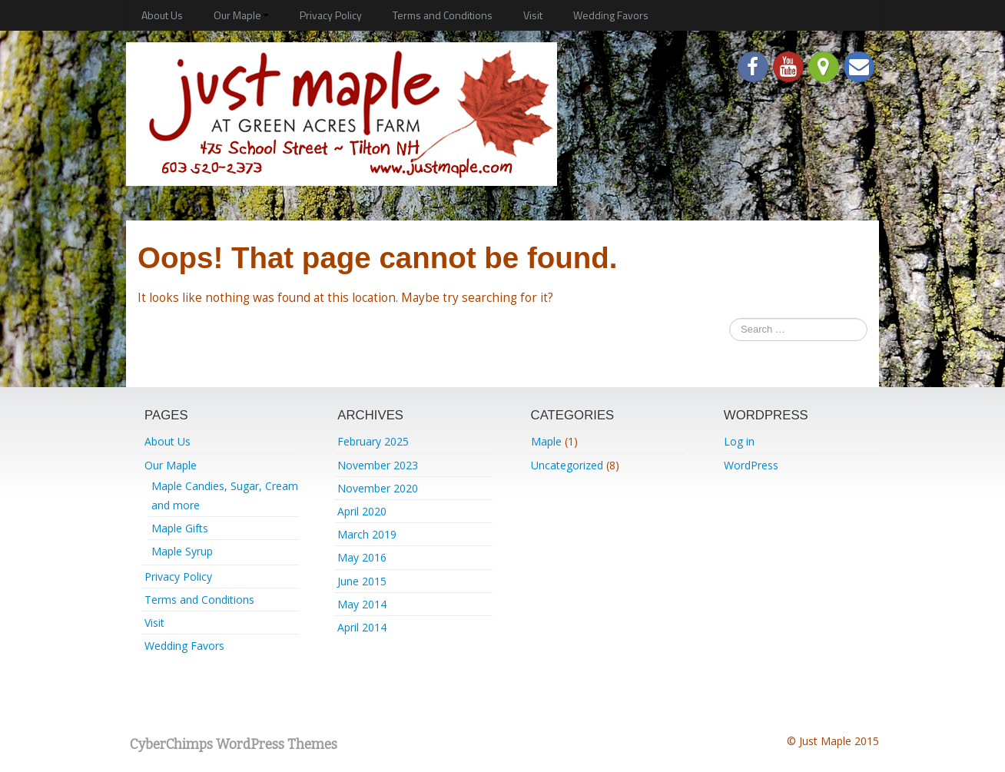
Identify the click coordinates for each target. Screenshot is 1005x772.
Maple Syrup (182, 551)
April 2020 (361, 511)
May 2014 (361, 604)
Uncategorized (567, 465)
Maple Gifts (179, 528)
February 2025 (373, 441)
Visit (532, 15)
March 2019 (366, 534)
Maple (546, 441)
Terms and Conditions (443, 15)
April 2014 (361, 627)
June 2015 (361, 581)
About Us (162, 15)
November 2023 (377, 465)
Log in (739, 441)
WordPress (751, 465)
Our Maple (241, 15)
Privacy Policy (331, 15)
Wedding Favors (610, 15)
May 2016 (361, 557)
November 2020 (377, 488)
